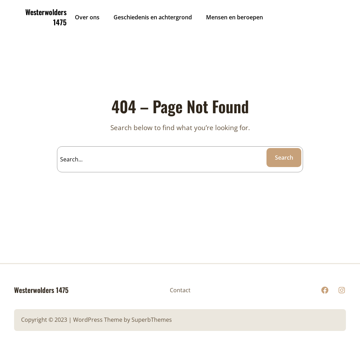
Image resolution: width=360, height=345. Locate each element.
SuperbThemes (151, 320)
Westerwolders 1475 (45, 17)
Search (284, 157)
